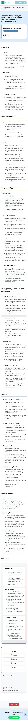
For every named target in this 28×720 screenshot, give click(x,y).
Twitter (14, 667)
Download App (21, 2)
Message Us (14, 717)
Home (2, 7)
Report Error (14, 704)
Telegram (14, 659)
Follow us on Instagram (9, 688)
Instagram (14, 663)
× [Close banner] (25, 715)
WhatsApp (14, 655)
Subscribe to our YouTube (10, 690)
